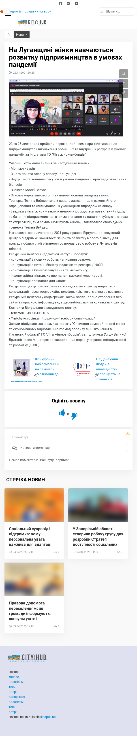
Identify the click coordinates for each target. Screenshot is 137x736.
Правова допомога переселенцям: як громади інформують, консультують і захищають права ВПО (30, 613)
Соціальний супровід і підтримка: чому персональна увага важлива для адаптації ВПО (31, 539)
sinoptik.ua (48, 717)
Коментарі (19, 437)
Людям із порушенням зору (29, 11)
